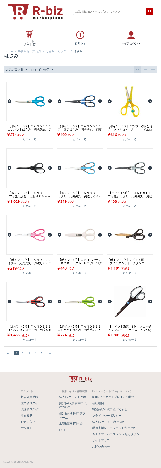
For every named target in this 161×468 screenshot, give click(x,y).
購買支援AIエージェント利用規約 (114, 428)
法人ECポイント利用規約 (108, 422)
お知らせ (80, 43)
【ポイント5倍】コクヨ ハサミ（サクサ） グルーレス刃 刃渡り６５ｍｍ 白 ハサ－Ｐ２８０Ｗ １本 (80, 261)
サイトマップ (101, 440)
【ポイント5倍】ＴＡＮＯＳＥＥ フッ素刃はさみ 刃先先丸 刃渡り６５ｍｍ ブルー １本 (80, 128)
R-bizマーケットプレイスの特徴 (113, 397)
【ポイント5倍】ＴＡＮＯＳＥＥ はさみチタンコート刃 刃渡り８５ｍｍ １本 (30, 328)
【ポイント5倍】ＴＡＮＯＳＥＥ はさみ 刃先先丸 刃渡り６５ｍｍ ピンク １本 (30, 261)
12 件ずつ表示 (42, 70)
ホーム (9, 51)
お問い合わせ (101, 446)
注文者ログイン (31, 403)
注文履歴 (26, 415)
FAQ (62, 430)
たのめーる (29, 139)
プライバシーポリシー (107, 415)
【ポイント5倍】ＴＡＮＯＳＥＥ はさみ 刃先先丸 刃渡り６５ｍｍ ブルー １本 (80, 194)
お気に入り (28, 422)
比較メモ (26, 428)
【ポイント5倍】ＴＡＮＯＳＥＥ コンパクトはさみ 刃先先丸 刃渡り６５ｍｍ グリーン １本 (80, 328)
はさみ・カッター (57, 51)
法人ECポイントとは (72, 397)
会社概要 (98, 403)
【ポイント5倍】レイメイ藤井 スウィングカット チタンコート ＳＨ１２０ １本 (130, 261)
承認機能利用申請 (71, 424)
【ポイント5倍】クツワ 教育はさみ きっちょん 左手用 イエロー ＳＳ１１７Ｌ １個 (130, 128)
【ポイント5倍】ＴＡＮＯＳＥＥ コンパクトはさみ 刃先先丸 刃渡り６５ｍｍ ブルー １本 (30, 128)
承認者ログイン (31, 409)
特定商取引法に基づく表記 (109, 409)
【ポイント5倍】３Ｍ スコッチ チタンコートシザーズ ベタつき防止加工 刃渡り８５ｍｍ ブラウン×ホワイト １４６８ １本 (130, 328)
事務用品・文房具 (29, 51)
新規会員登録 (29, 397)
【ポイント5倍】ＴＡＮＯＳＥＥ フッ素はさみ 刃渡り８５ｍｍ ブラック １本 (30, 194)
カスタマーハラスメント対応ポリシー (117, 434)
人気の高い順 (16, 70)
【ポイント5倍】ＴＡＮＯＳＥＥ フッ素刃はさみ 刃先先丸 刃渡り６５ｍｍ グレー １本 (130, 194)
